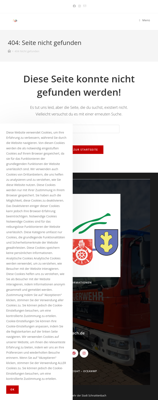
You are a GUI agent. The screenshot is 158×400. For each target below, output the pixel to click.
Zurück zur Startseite (79, 150)
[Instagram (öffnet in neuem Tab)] (79, 6)
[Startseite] (9, 51)
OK (12, 389)
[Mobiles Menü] (144, 20)
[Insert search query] (78, 129)
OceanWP (90, 371)
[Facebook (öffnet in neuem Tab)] (74, 6)
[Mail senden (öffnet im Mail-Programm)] (84, 6)
